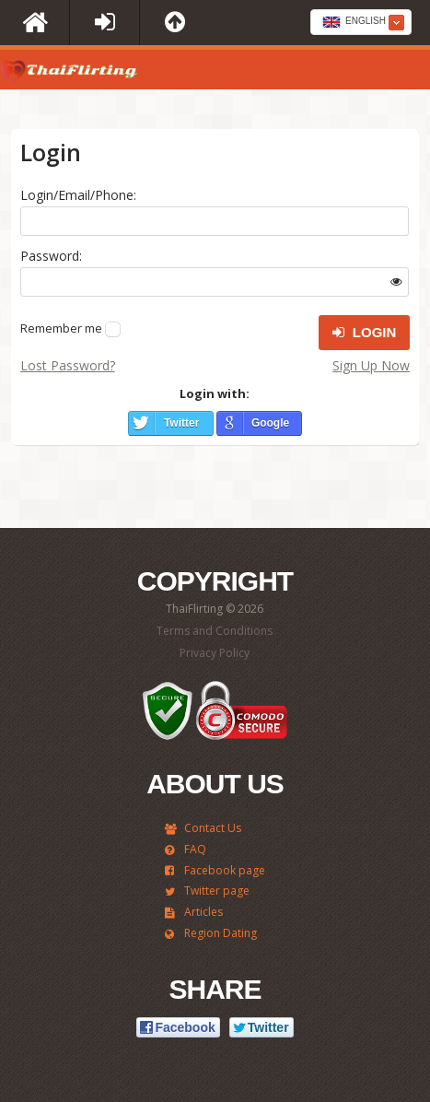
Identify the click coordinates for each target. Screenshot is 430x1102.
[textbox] (361, 23)
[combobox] (361, 22)
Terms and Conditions (215, 631)
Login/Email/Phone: (78, 195)
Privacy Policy (215, 653)
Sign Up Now (371, 365)
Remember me (61, 328)
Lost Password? (67, 365)
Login (364, 332)
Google (270, 422)
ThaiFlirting (69, 74)
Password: (51, 255)
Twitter (181, 422)
